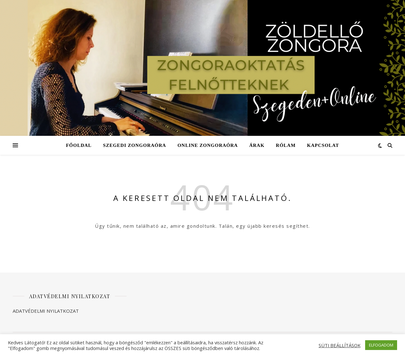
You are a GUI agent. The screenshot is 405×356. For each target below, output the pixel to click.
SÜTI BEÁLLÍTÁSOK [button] (339, 345)
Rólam (286, 145)
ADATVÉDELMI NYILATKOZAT (46, 311)
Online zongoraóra (208, 145)
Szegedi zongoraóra (134, 145)
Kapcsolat (323, 145)
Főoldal (78, 145)
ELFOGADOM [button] (381, 345)
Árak (257, 145)
